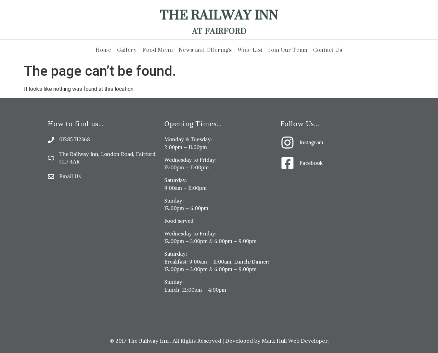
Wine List (250, 50)
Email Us (70, 176)
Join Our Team (287, 50)
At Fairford (219, 31)
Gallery (127, 50)
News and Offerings (205, 50)
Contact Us (328, 50)
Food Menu (157, 50)
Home (103, 50)
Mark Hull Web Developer (294, 340)
